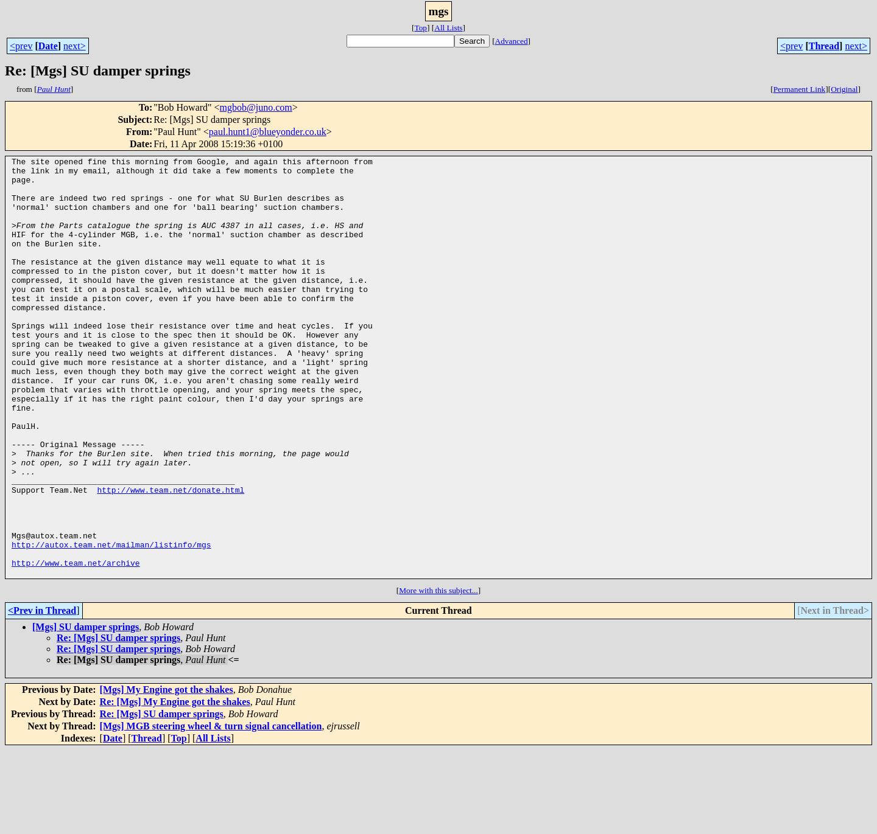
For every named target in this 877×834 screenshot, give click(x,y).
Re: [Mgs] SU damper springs (118, 722)
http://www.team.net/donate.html (170, 557)
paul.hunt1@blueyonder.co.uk (267, 132)
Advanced (511, 41)
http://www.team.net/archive (76, 644)
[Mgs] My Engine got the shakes (166, 773)
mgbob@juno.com (256, 107)
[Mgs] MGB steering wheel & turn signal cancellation (211, 810)
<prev (21, 46)
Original (844, 89)
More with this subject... (438, 674)
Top (420, 27)
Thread (824, 46)
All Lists (448, 27)
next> (74, 46)
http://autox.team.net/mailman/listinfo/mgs (111, 622)
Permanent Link (799, 89)
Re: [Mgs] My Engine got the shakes (175, 785)
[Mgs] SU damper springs (85, 711)
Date (48, 46)
